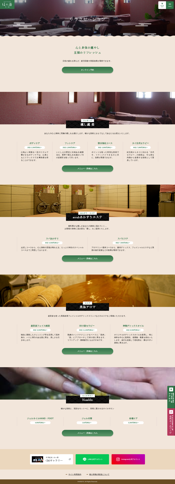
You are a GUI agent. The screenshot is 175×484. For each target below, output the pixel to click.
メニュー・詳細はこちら (87, 168)
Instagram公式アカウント (130, 459)
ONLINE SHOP (162, 6)
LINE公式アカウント (95, 459)
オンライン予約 (87, 70)
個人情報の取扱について (99, 474)
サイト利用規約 (74, 474)
